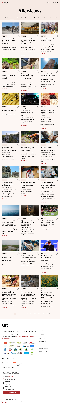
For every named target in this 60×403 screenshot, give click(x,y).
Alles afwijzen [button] (11, 396)
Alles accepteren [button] (11, 392)
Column (40, 17)
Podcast (46, 17)
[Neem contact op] (48, 2)
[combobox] (18, 365)
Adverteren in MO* (43, 351)
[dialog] (11, 382)
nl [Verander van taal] (56, 2)
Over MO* (41, 334)
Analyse (34, 17)
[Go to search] (50, 2)
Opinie (17, 17)
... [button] (24, 314)
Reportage (27, 17)
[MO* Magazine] (6, 3)
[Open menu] (2, 2)
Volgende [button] (47, 314)
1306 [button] (31, 314)
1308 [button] (39, 314)
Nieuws (12, 17)
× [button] (19, 365)
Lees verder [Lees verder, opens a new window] (11, 376)
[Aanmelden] (53, 2)
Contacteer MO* (43, 341)
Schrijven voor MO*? (44, 348)
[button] (11, 399)
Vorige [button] (11, 314)
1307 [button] (35, 314)
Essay (51, 17)
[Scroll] (57, 18)
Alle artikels (5, 17)
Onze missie (42, 338)
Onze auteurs (42, 344)
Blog (22, 17)
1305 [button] (27, 314)
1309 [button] (42, 314)
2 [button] (16, 314)
